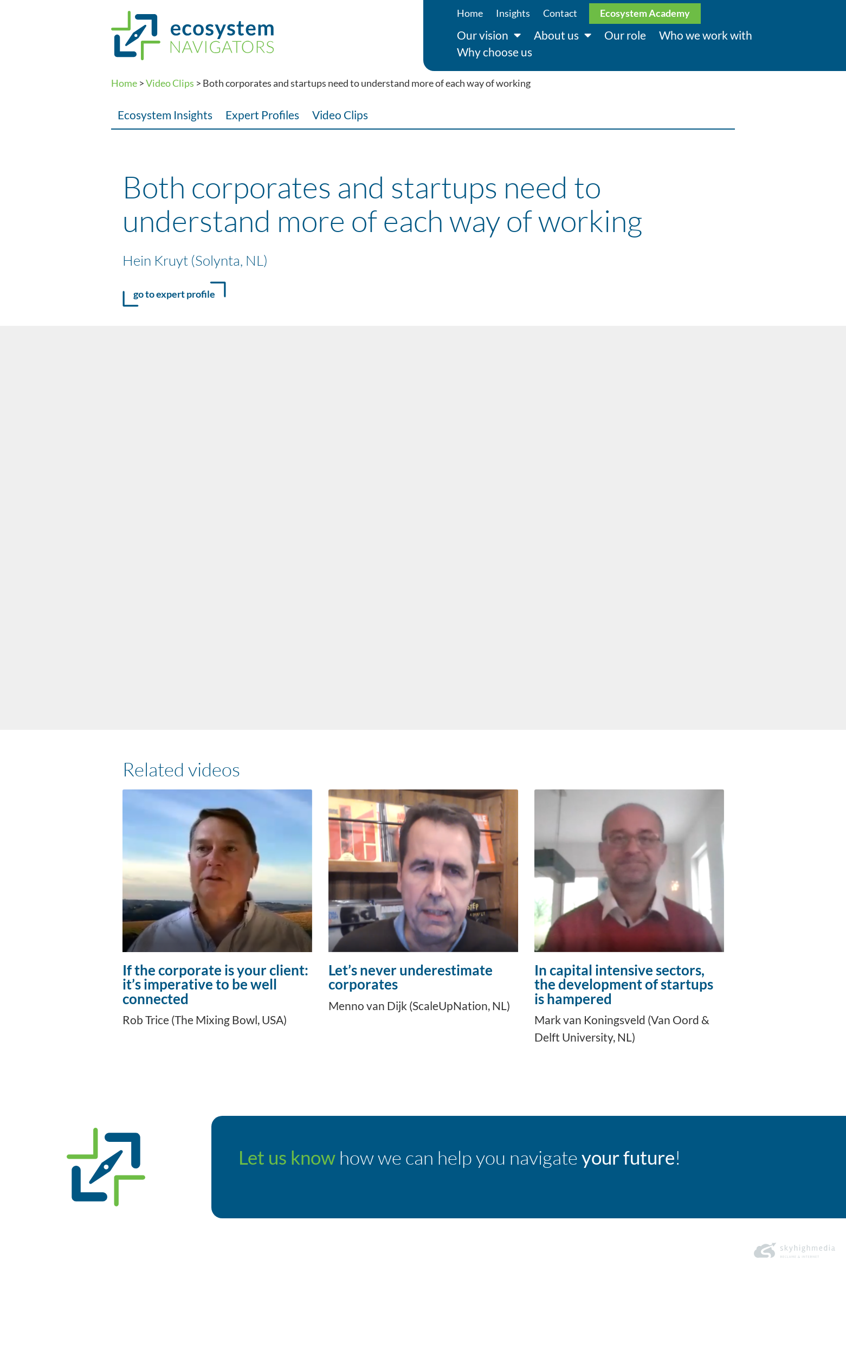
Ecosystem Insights (165, 114)
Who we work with (705, 35)
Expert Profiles (262, 114)
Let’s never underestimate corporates (410, 977)
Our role (625, 35)
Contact (560, 13)
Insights (513, 13)
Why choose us (494, 52)
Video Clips (170, 83)
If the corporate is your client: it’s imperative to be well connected (215, 984)
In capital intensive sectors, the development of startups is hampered (623, 984)
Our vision (489, 35)
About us (562, 35)
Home (470, 13)
